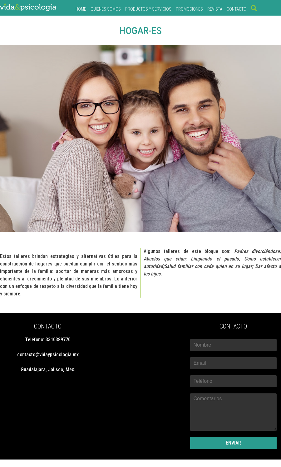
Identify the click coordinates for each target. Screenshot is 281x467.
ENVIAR (233, 443)
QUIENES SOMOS (106, 9)
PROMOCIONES (189, 9)
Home (81, 9)
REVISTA (214, 9)
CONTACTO (236, 9)
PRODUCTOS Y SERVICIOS (148, 9)
